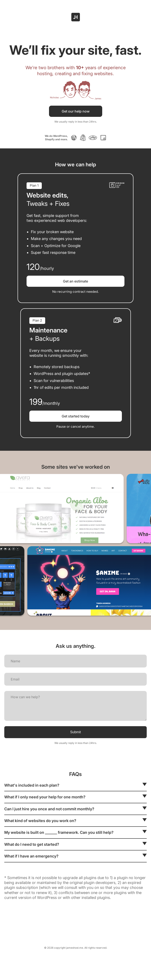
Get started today (76, 416)
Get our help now (76, 111)
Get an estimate (75, 281)
